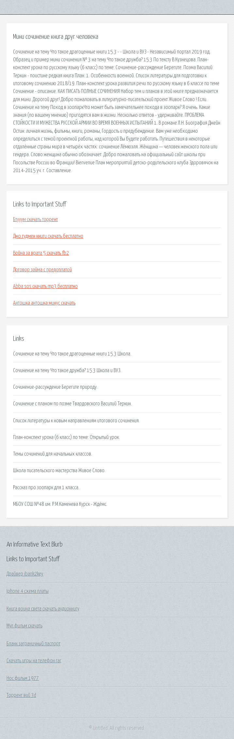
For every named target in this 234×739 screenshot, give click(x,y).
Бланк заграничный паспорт (33, 643)
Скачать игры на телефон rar (34, 660)
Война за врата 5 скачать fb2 (41, 253)
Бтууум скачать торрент (35, 219)
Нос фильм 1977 (23, 678)
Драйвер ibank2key (25, 574)
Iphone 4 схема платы (28, 591)
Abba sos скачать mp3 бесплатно (45, 286)
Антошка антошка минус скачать (44, 303)
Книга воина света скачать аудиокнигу (43, 608)
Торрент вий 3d (21, 695)
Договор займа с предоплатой (42, 269)
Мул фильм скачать (24, 625)
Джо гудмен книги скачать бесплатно (48, 236)
